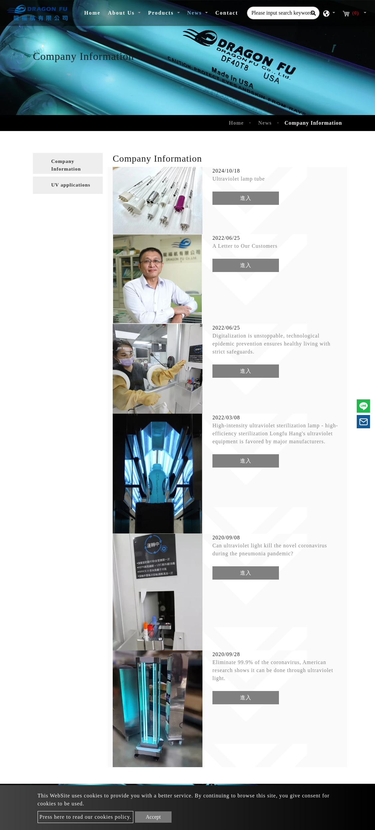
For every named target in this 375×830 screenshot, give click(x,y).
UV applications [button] (70, 185)
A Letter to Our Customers (245, 246)
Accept (153, 817)
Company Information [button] (66, 165)
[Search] (313, 13)
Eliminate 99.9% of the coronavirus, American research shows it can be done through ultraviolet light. (272, 670)
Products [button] (162, 13)
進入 (245, 198)
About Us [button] (122, 13)
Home (94, 12)
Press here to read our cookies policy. (85, 817)
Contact (226, 13)
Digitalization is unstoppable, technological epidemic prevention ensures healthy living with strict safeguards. (271, 343)
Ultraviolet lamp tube (238, 179)
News (265, 123)
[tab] (68, 163)
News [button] (195, 13)
